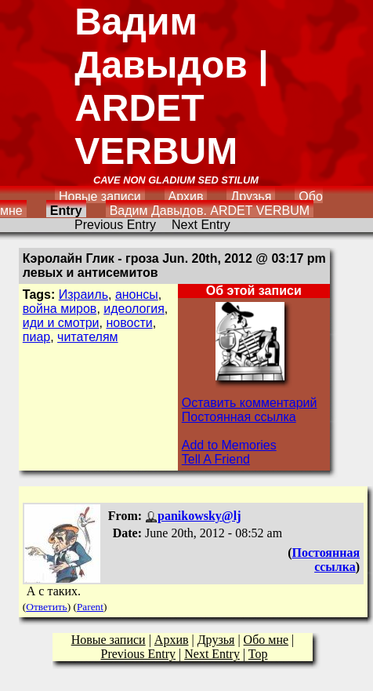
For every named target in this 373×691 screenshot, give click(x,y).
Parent (90, 607)
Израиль (83, 294)
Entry (66, 210)
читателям (87, 337)
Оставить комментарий (249, 402)
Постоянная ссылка (239, 417)
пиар (36, 337)
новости (129, 322)
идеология (134, 308)
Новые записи (100, 196)
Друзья (250, 196)
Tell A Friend (216, 459)
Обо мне (266, 639)
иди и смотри (61, 322)
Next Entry (201, 224)
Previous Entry (115, 224)
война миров (60, 308)
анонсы (136, 294)
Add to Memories (229, 445)
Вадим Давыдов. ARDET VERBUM (210, 210)
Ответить (46, 607)
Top (258, 653)
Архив (186, 196)
